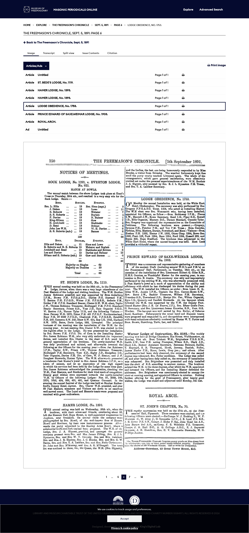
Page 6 (118, 25)
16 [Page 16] (142, 477)
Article (29, 75)
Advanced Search (211, 9)
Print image (217, 65)
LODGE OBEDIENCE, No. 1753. (57, 106)
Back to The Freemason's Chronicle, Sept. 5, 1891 (56, 42)
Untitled (43, 75)
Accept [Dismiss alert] (124, 518)
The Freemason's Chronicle (70, 25)
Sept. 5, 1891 (101, 25)
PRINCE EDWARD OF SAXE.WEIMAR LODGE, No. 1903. (73, 114)
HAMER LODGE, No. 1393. (54, 90)
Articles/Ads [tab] (34, 66)
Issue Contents (90, 53)
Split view (68, 53)
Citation (112, 53)
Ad (27, 129)
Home (27, 25)
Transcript (49, 53)
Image (31, 53)
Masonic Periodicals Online (75, 9)
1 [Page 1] (106, 477)
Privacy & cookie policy (124, 528)
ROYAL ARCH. (47, 121)
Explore (188, 9)
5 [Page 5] (118, 477)
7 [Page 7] (129, 477)
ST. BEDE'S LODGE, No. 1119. (55, 82)
